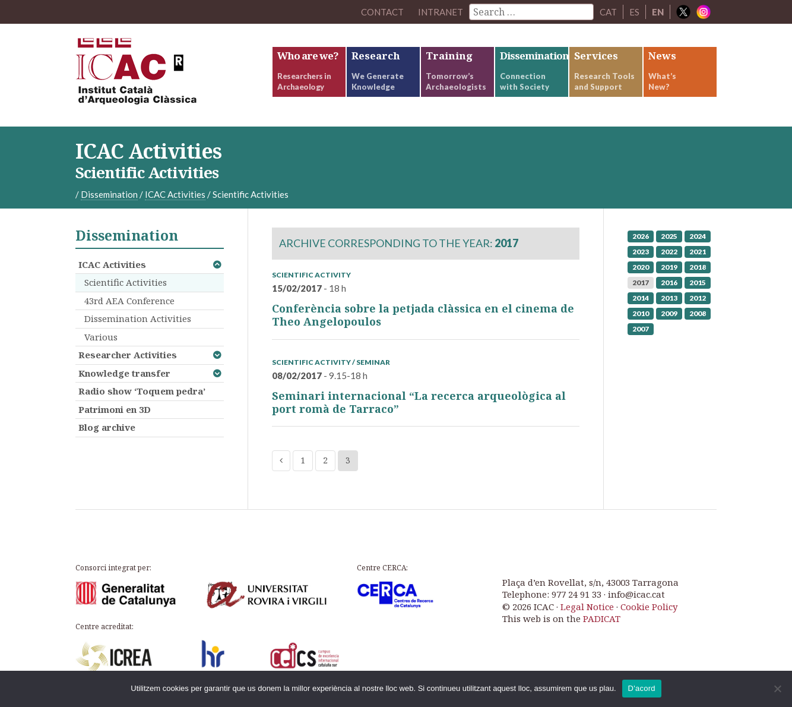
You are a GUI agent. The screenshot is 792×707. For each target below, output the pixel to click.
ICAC (164, 75)
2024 (697, 236)
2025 (669, 236)
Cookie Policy (648, 607)
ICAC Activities (112, 264)
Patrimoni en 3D (114, 409)
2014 (640, 297)
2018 (697, 267)
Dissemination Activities (137, 318)
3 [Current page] (348, 460)
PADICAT (601, 618)
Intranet (440, 12)
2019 (669, 267)
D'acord (641, 688)
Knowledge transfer (124, 373)
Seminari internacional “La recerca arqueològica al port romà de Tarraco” (419, 402)
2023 (640, 251)
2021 (697, 251)
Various (101, 337)
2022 (669, 251)
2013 (669, 297)
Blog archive (106, 427)
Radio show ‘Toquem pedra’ (141, 391)
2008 (697, 313)
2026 (640, 236)
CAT (608, 12)
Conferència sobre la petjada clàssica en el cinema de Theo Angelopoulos (423, 315)
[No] (777, 689)
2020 (640, 267)
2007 (640, 328)
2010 (640, 313)
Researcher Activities (127, 355)
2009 (669, 313)
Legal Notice (587, 607)
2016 (669, 282)
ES (634, 12)
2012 (697, 297)
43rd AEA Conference (129, 301)
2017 (640, 282)
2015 (697, 282)
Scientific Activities (125, 282)
